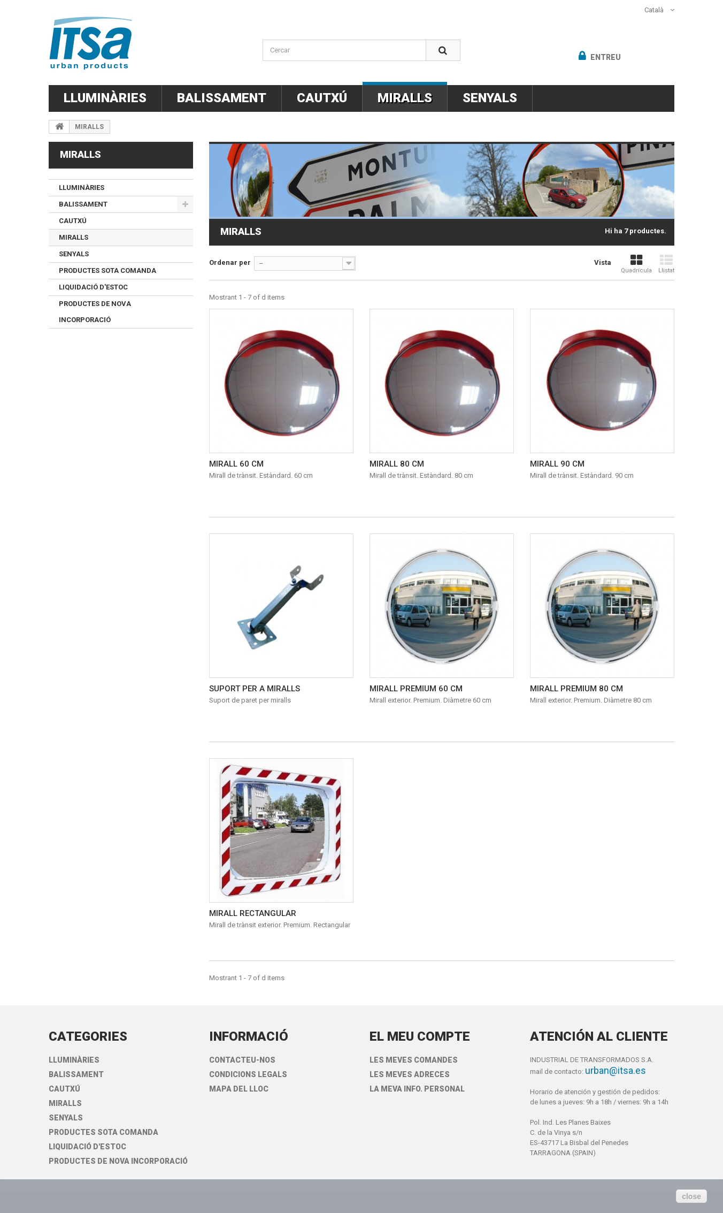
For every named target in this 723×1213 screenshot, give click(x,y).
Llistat (666, 264)
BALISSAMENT (221, 97)
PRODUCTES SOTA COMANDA (107, 270)
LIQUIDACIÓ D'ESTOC (93, 287)
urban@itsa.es (615, 1070)
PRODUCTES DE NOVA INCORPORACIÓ (95, 312)
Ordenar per (230, 262)
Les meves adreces (410, 1074)
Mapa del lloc (238, 1089)
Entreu (605, 57)
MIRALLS (405, 97)
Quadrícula (636, 264)
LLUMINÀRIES (105, 97)
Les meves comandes (414, 1060)
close (691, 1196)
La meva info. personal (417, 1089)
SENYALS (490, 97)
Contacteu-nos (242, 1060)
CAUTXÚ (322, 97)
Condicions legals (248, 1074)
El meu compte (420, 1036)
